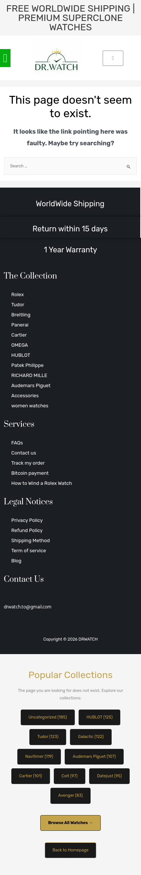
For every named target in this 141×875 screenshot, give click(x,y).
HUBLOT (20, 355)
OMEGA (19, 345)
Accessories (25, 395)
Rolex (17, 294)
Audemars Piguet (30, 385)
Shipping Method (30, 540)
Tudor (17, 304)
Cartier (19, 335)
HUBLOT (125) (99, 717)
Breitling (20, 315)
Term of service (28, 550)
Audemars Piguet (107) (94, 756)
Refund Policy (26, 530)
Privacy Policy (27, 520)
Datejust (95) (109, 776)
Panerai (20, 325)
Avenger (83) (70, 795)
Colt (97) (69, 776)
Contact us (23, 453)
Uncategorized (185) (48, 717)
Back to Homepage (71, 850)
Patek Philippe (27, 365)
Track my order (28, 463)
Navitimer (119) (39, 756)
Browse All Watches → (70, 822)
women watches (30, 405)
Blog (16, 560)
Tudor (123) (47, 736)
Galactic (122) (90, 736)
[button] (5, 58)
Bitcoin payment (30, 473)
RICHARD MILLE (29, 375)
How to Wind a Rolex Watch (41, 483)
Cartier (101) (30, 776)
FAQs (17, 443)
